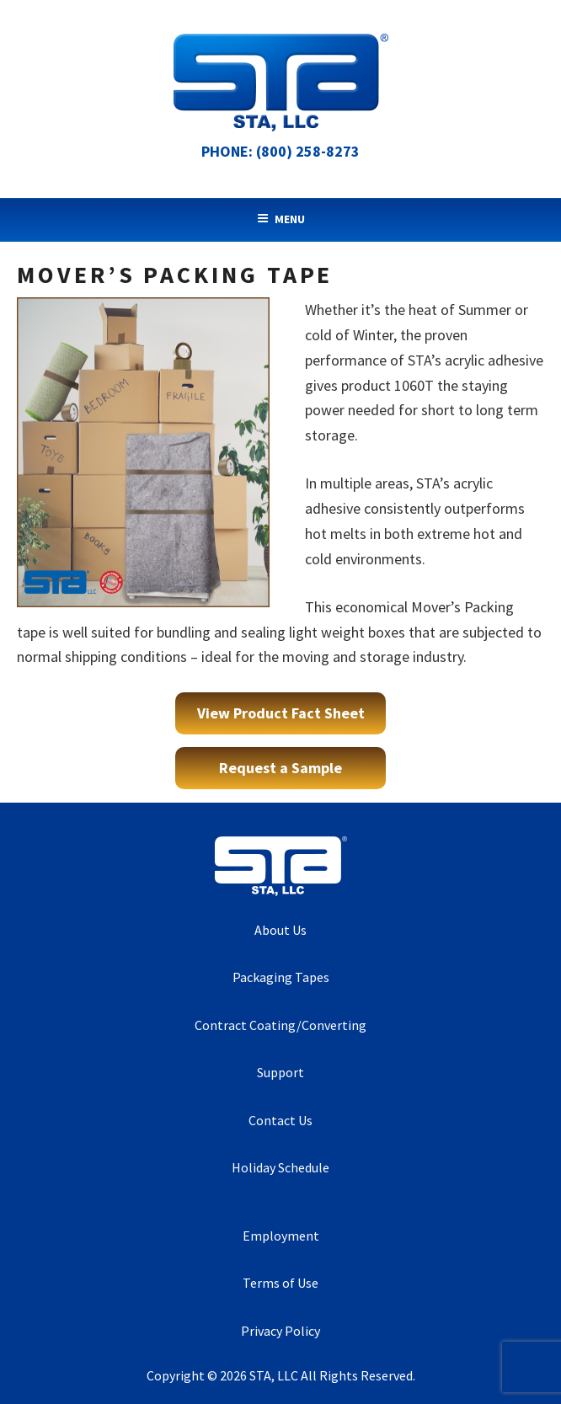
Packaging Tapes (280, 977)
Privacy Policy (280, 1330)
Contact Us (280, 1120)
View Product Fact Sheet (281, 713)
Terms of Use (280, 1282)
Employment (281, 1235)
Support (280, 1072)
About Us (280, 929)
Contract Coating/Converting (280, 1025)
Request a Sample (280, 767)
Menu (281, 219)
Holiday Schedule (280, 1167)
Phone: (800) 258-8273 (280, 151)
